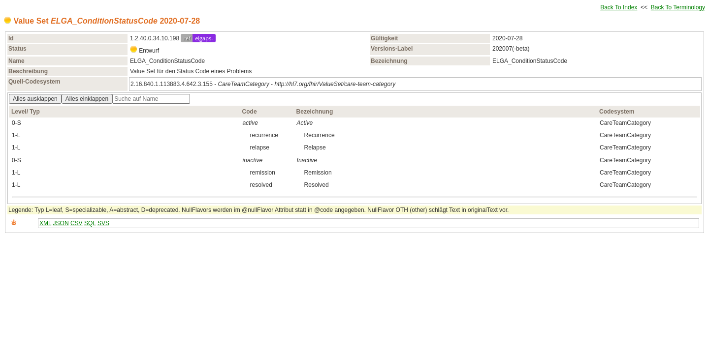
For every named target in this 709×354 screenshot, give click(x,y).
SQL (90, 223)
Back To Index (618, 7)
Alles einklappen (86, 98)
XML (45, 223)
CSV (76, 223)
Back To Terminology (678, 7)
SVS (103, 223)
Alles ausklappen (35, 98)
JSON (61, 223)
